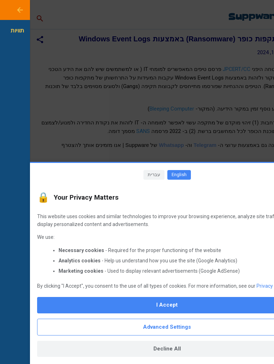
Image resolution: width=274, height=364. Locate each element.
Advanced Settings (137, 327)
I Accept (137, 305)
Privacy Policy (242, 286)
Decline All (137, 348)
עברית (124, 174)
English (149, 174)
